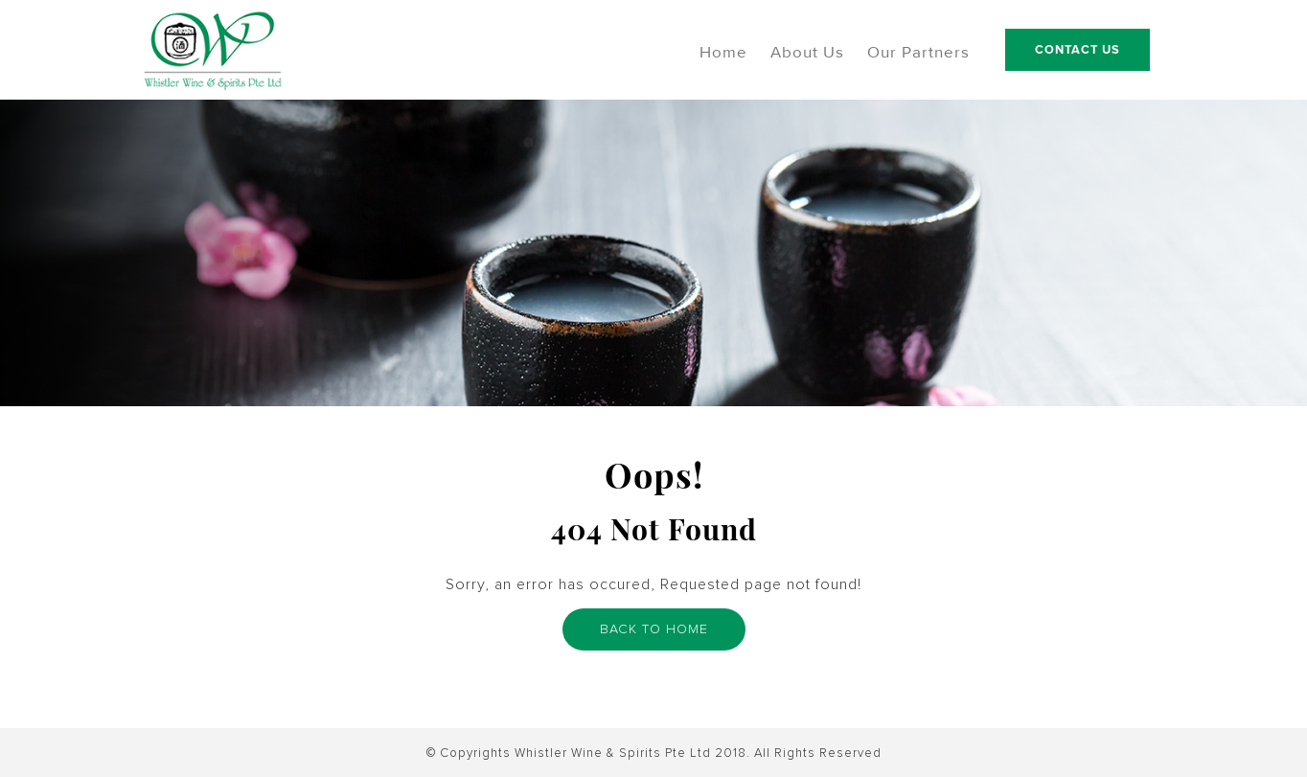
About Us (807, 52)
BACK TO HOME (654, 630)
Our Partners (918, 52)
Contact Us (1077, 49)
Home (723, 52)
